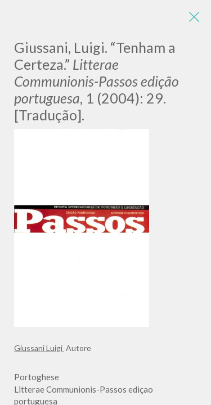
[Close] (194, 17)
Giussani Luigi (39, 348)
